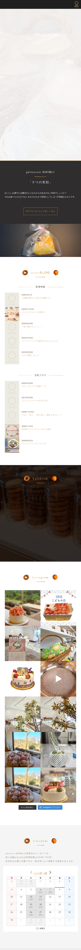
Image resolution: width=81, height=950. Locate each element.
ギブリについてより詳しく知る (40, 211)
